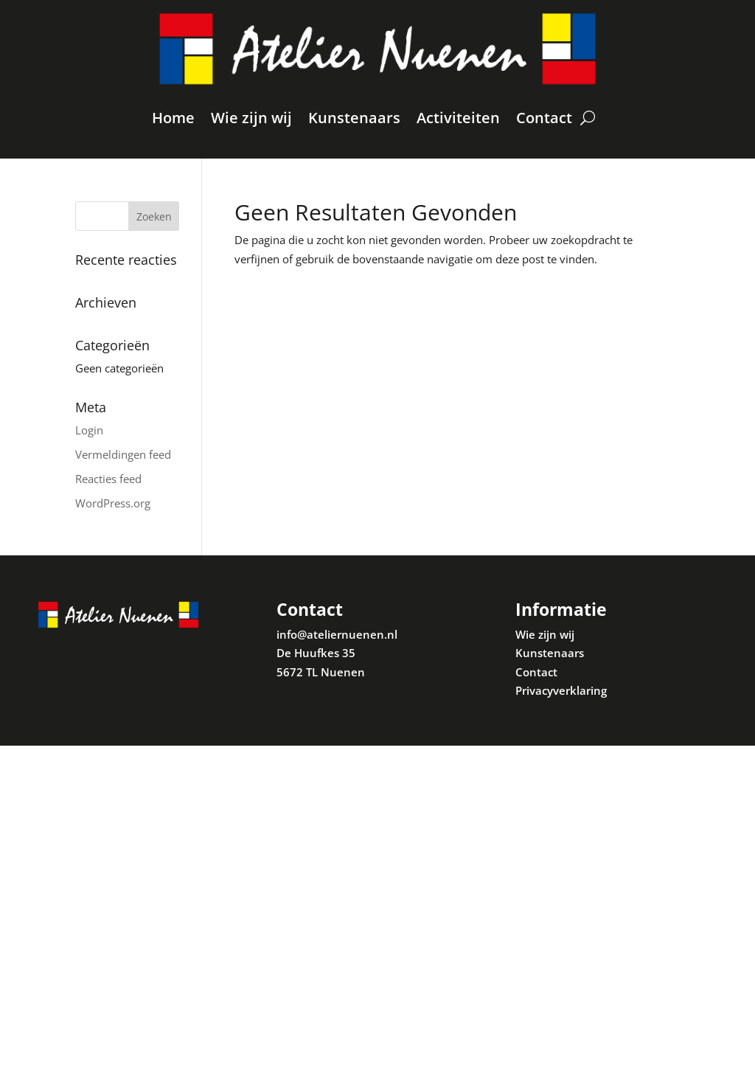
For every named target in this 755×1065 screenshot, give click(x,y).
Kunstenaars (354, 118)
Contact (544, 118)
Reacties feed (108, 478)
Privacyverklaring (561, 690)
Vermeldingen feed (123, 454)
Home (173, 118)
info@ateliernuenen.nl (336, 634)
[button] (724, 21)
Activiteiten (458, 118)
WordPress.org (112, 503)
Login (89, 430)
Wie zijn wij (251, 118)
